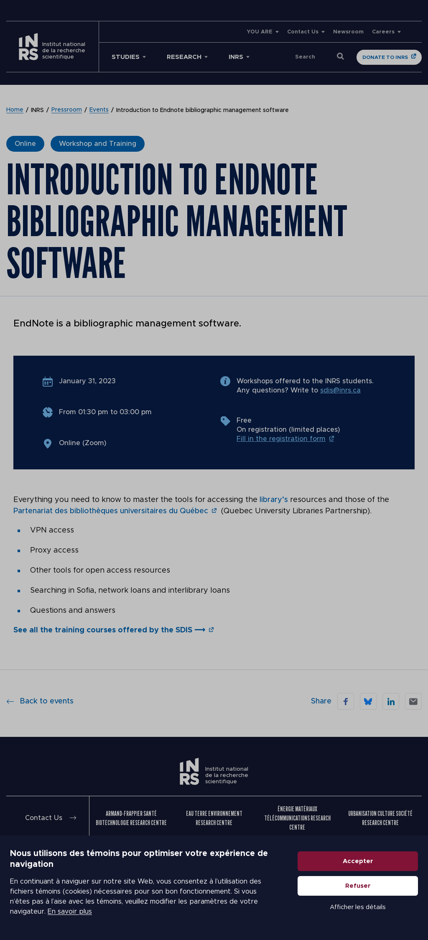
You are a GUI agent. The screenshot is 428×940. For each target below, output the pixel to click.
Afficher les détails (358, 907)
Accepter (358, 861)
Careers (383, 32)
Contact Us (302, 32)
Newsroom (348, 32)
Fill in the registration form (281, 439)
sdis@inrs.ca (340, 390)
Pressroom (66, 110)
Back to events (40, 700)
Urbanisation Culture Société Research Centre (380, 816)
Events (99, 110)
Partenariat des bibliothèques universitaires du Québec (110, 511)
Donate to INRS (385, 57)
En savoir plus (70, 911)
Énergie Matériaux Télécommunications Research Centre (297, 817)
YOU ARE (260, 32)
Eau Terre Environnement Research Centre (214, 816)
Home (14, 110)
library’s (275, 500)
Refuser (358, 886)
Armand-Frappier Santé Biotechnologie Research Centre (131, 816)
